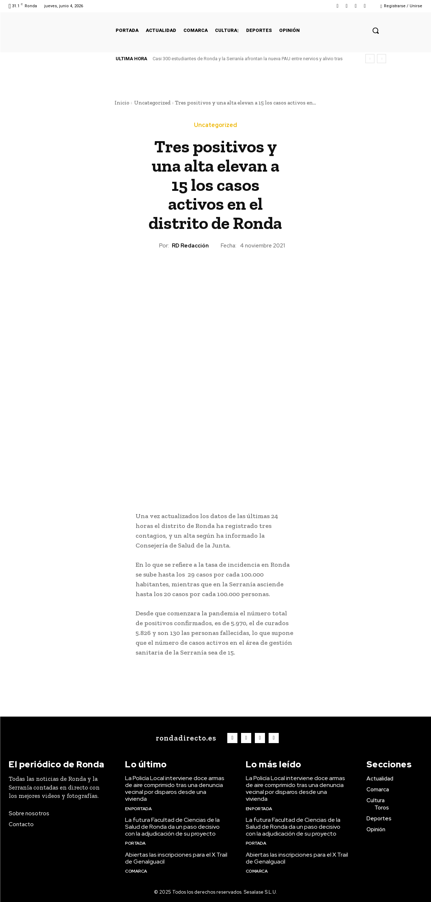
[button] (375, 30)
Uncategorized (152, 102)
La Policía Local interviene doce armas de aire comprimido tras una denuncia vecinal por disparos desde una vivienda (174, 788)
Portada (135, 843)
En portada (138, 809)
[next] (381, 58)
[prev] (369, 58)
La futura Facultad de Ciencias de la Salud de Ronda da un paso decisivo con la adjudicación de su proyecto (172, 826)
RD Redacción (190, 245)
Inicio (122, 102)
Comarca (136, 871)
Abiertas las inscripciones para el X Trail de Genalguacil (176, 858)
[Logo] (184, 738)
